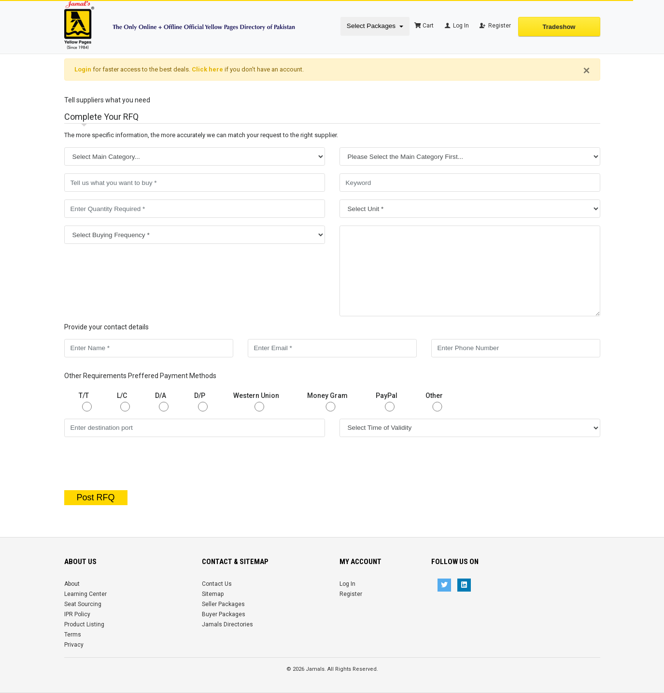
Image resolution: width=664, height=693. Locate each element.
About (72, 583)
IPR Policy (77, 614)
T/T (87, 401)
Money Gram (330, 401)
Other (437, 401)
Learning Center (85, 594)
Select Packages (372, 25)
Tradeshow (559, 26)
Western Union (259, 401)
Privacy (74, 644)
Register (495, 25)
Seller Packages (223, 604)
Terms (72, 634)
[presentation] (332, 463)
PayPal (390, 401)
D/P (203, 401)
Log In (456, 25)
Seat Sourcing (82, 604)
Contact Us (217, 583)
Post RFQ (96, 497)
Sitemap (213, 594)
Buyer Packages (223, 614)
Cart (424, 25)
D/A (163, 401)
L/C (125, 401)
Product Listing (84, 624)
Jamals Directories (227, 624)
